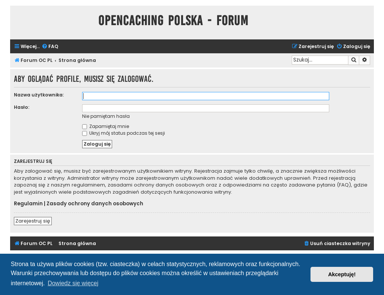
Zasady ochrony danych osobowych (94, 203)
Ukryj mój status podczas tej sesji (123, 133)
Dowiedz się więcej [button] (73, 283)
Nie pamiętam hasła (106, 116)
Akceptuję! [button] (342, 274)
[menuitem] (50, 47)
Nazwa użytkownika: (39, 95)
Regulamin (28, 203)
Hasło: (21, 107)
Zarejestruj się (32, 220)
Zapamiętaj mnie (105, 126)
